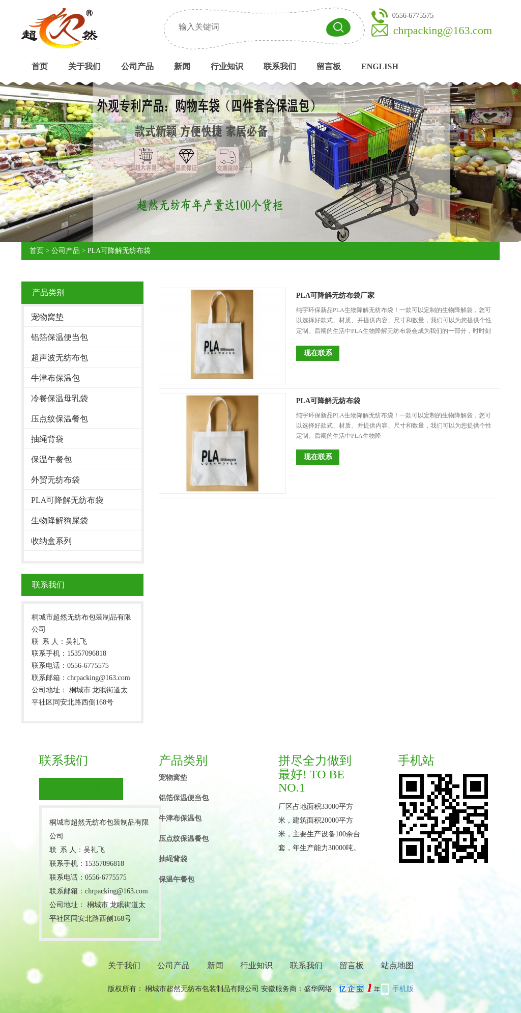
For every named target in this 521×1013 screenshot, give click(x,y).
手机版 (403, 989)
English (379, 66)
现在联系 (318, 353)
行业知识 (227, 66)
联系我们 (280, 66)
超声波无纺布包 (59, 357)
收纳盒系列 (51, 541)
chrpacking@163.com (442, 30)
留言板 (328, 66)
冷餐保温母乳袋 (59, 398)
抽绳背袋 (47, 439)
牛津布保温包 (55, 378)
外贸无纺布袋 (55, 479)
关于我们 (84, 66)
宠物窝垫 (47, 317)
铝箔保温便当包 (59, 337)
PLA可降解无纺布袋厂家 (335, 295)
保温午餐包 (51, 459)
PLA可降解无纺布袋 (119, 251)
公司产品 (137, 66)
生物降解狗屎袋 (59, 520)
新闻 (182, 66)
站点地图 (397, 965)
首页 (40, 66)
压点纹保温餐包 (59, 418)
